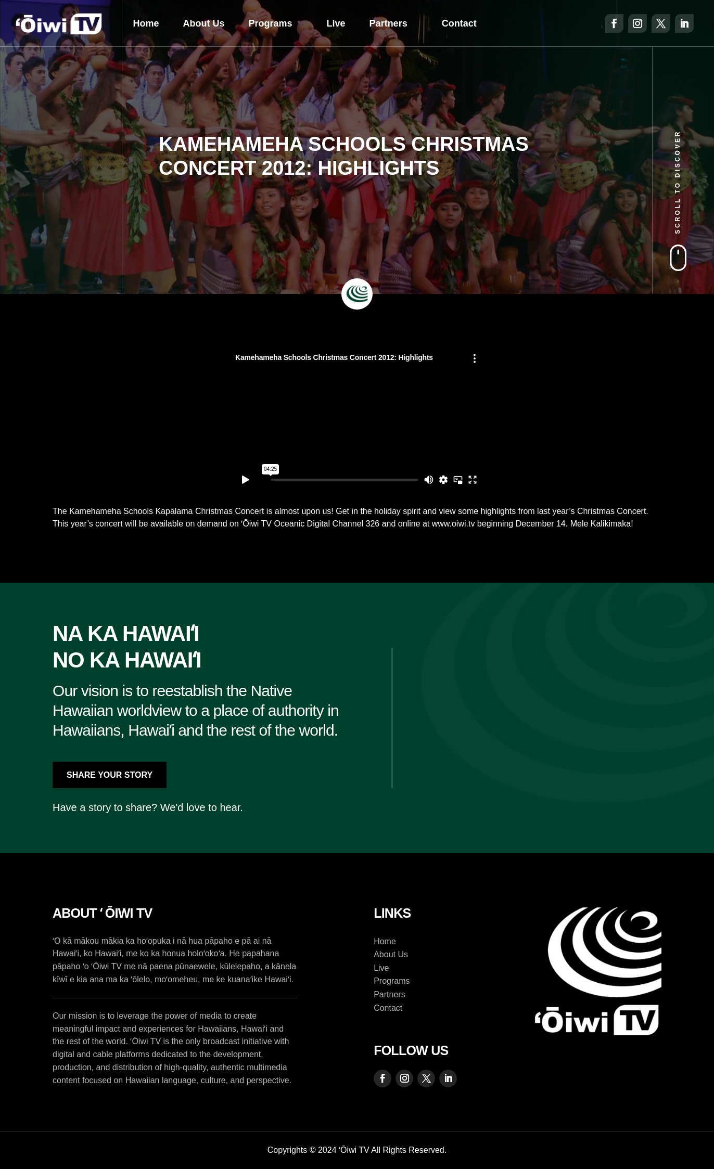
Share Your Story (109, 774)
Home (146, 23)
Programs (270, 23)
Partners (388, 23)
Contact (459, 23)
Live (336, 23)
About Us (204, 23)
